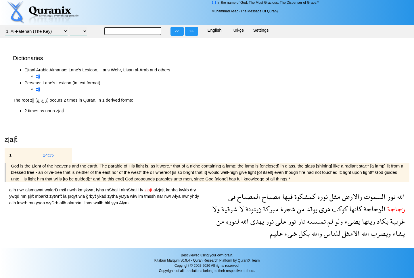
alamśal (76, 202)
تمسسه (315, 221)
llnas (88, 202)
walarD (52, 189)
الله (400, 196)
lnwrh (23, 202)
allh (13, 189)
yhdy (194, 196)
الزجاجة (374, 209)
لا (240, 209)
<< (177, 31)
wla (82, 196)
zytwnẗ (56, 196)
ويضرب (380, 233)
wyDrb (53, 202)
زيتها (367, 221)
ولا (216, 209)
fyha (101, 189)
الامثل (350, 233)
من (300, 209)
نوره (322, 196)
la (65, 196)
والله (316, 233)
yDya (124, 196)
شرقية (228, 209)
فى (231, 196)
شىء (290, 233)
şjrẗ (31, 196)
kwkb (184, 189)
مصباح (270, 196)
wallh (99, 202)
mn (24, 196)
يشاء (398, 233)
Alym (124, 202)
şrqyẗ (73, 196)
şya (115, 202)
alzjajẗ (160, 189)
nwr (21, 189)
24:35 (48, 155)
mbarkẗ (42, 196)
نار (300, 221)
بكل (303, 233)
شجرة (287, 209)
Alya (177, 196)
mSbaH (113, 189)
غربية (396, 221)
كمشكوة (304, 196)
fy (142, 189)
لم (329, 221)
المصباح (247, 196)
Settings (261, 30)
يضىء (351, 221)
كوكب (339, 209)
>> (191, 31)
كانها (355, 209)
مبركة (270, 209)
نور (390, 196)
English (214, 30)
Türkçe (237, 30)
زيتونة (252, 209)
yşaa (41, 202)
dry (193, 189)
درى (323, 209)
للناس (331, 233)
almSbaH (130, 189)
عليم (276, 233)
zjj (38, 76)
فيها (287, 196)
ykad (102, 196)
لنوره (231, 221)
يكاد (381, 221)
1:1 (214, 3)
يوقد (311, 209)
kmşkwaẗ (87, 189)
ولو (338, 221)
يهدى (256, 221)
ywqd (14, 196)
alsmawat (35, 189)
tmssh (150, 196)
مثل (334, 196)
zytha (113, 196)
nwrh (72, 189)
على (280, 221)
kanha (172, 189)
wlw (134, 196)
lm (141, 196)
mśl (63, 189)
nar (160, 196)
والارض (351, 196)
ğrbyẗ (91, 196)
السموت (374, 196)
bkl (108, 202)
